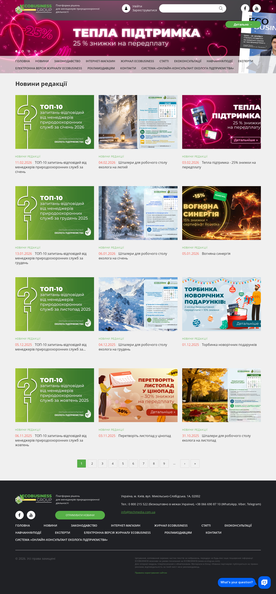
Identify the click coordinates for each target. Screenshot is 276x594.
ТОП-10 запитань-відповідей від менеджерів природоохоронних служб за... (50, 347)
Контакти (128, 68)
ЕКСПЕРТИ (245, 61)
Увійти (137, 6)
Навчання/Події (220, 61)
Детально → (243, 24)
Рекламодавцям (101, 68)
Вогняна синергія (216, 253)
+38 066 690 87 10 (208, 504)
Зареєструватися (144, 10)
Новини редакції (28, 156)
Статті (164, 61)
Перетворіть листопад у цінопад (144, 435)
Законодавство (67, 61)
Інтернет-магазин (100, 61)
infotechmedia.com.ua (138, 512)
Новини (42, 61)
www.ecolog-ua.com (209, 560)
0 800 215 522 (138, 504)
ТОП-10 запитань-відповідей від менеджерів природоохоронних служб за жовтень (50, 440)
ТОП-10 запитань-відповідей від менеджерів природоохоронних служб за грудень (50, 258)
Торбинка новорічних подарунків (229, 344)
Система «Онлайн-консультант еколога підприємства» (187, 68)
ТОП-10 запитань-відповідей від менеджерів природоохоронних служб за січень (50, 167)
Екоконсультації (187, 61)
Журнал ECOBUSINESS (137, 61)
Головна (22, 61)
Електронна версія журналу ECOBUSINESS (48, 68)
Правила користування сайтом (151, 572)
